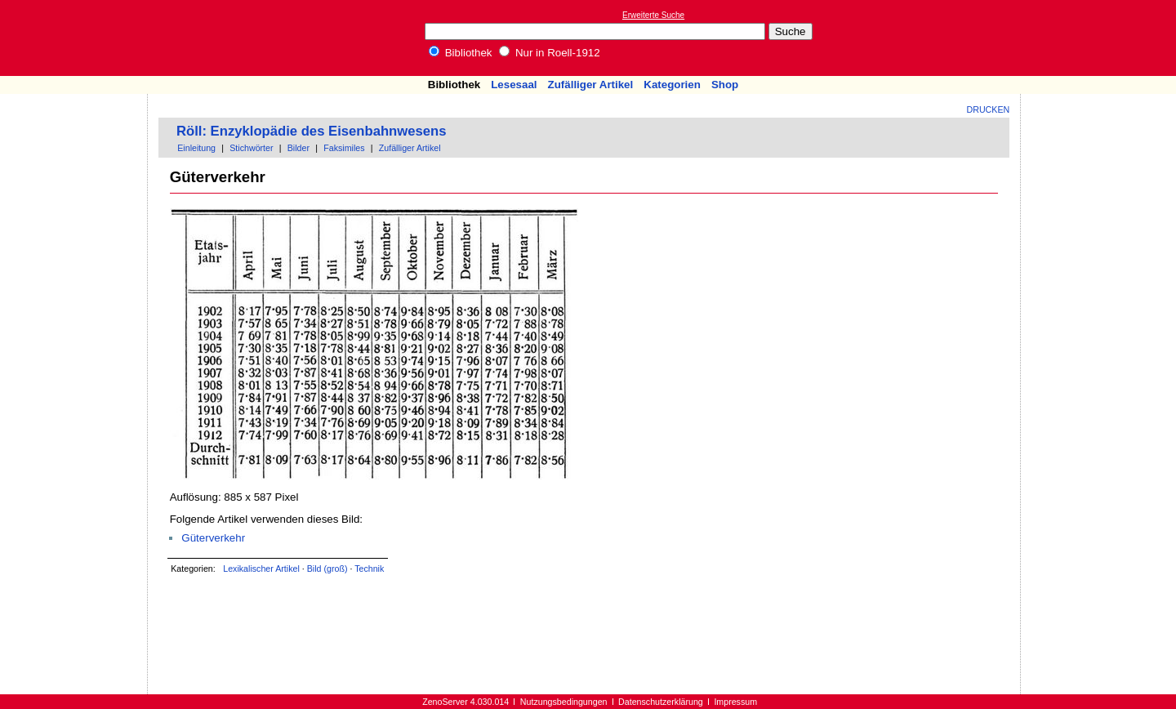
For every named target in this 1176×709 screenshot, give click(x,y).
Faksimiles (343, 148)
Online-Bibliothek (77, 38)
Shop (724, 84)
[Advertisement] (1100, 37)
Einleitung (196, 148)
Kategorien (672, 84)
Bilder (298, 148)
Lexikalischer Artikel (261, 568)
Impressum (735, 702)
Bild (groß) (327, 568)
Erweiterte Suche (653, 15)
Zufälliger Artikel (591, 84)
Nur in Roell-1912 (549, 53)
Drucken (988, 109)
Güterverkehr (213, 538)
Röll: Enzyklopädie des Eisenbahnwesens (311, 131)
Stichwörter (251, 148)
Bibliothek (460, 53)
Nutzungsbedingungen (564, 702)
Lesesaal (514, 84)
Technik (369, 568)
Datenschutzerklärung (660, 702)
